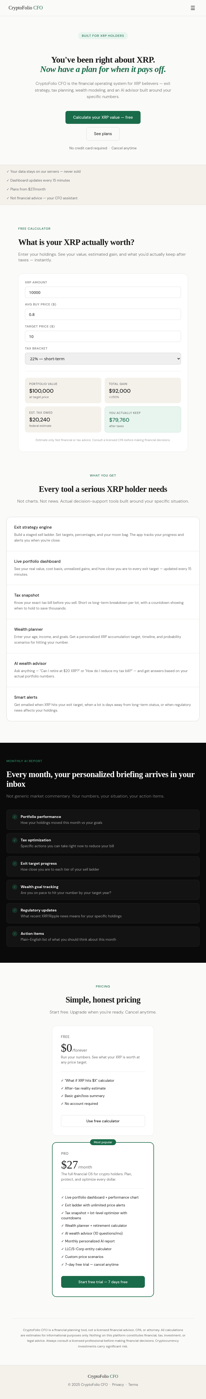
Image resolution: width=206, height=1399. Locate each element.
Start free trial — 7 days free (102, 1281)
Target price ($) (40, 326)
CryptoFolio (26, 7)
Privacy (118, 1384)
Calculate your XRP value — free (103, 117)
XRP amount (36, 282)
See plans (103, 133)
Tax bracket (36, 348)
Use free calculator (103, 1121)
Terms (133, 1384)
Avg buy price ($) (40, 304)
